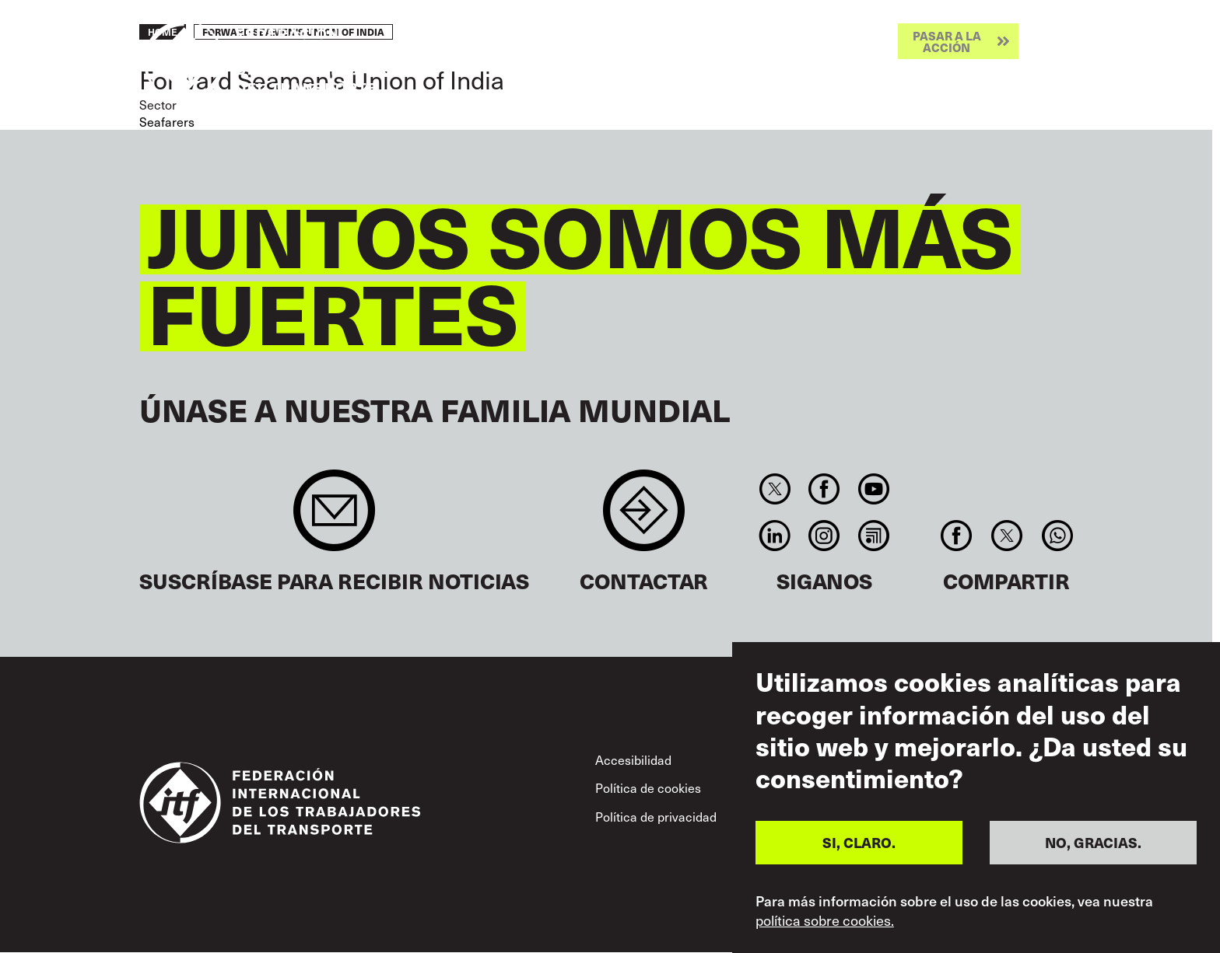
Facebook (824, 488)
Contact (644, 518)
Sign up (334, 518)
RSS (873, 535)
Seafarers (167, 121)
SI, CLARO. (859, 842)
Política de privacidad (656, 816)
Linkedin (774, 535)
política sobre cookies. (824, 920)
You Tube (873, 488)
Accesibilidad (633, 759)
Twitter (774, 488)
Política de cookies (648, 787)
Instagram (824, 535)
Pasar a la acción (947, 41)
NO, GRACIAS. (1093, 842)
